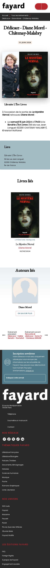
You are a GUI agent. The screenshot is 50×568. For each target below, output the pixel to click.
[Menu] (41, 6)
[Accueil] (13, 6)
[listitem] (4, 439)
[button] (25, 296)
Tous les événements (19, 15)
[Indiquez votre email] (21, 378)
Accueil (5, 15)
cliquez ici (30, 371)
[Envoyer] (42, 378)
